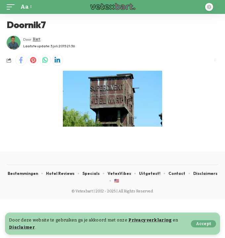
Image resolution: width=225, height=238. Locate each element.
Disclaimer (22, 227)
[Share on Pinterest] (33, 60)
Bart (36, 39)
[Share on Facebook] (20, 60)
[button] (203, 223)
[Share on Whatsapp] (45, 60)
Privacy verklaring (149, 220)
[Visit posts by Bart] (14, 43)
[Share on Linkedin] (57, 60)
